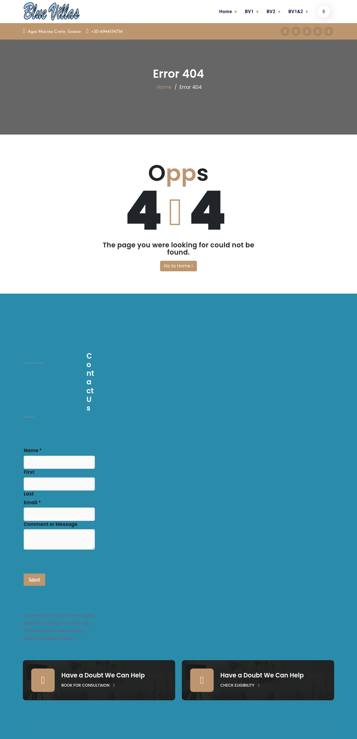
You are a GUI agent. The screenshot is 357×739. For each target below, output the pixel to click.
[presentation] (66, 563)
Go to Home (178, 266)
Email (32, 502)
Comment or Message (51, 524)
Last (29, 494)
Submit (34, 579)
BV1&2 (295, 11)
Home (225, 11)
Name (33, 450)
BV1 (249, 11)
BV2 (271, 11)
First (29, 472)
